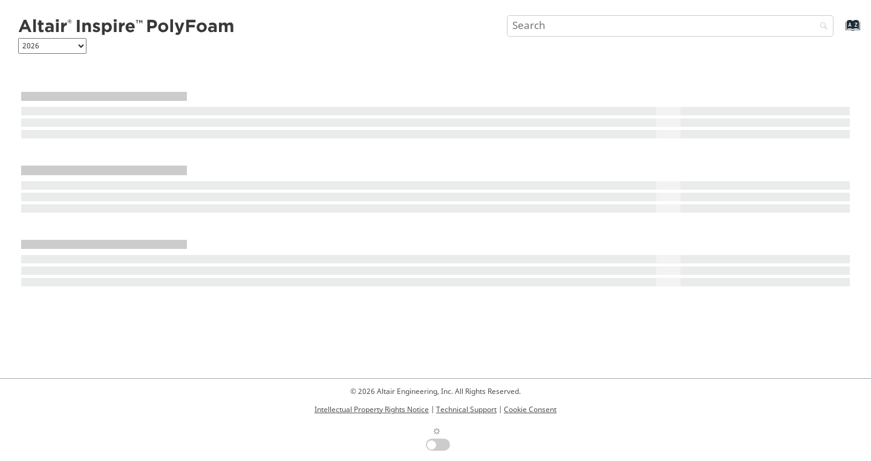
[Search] (821, 27)
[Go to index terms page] (839, 31)
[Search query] (670, 26)
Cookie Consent (530, 409)
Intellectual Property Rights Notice (372, 409)
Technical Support (466, 409)
